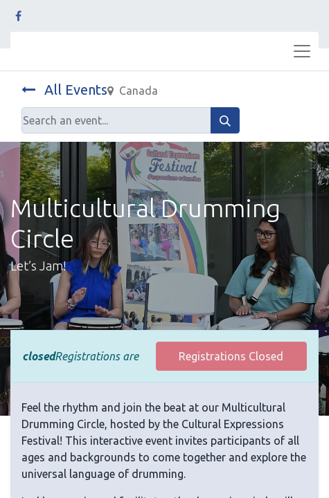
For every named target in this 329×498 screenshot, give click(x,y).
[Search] (225, 120)
